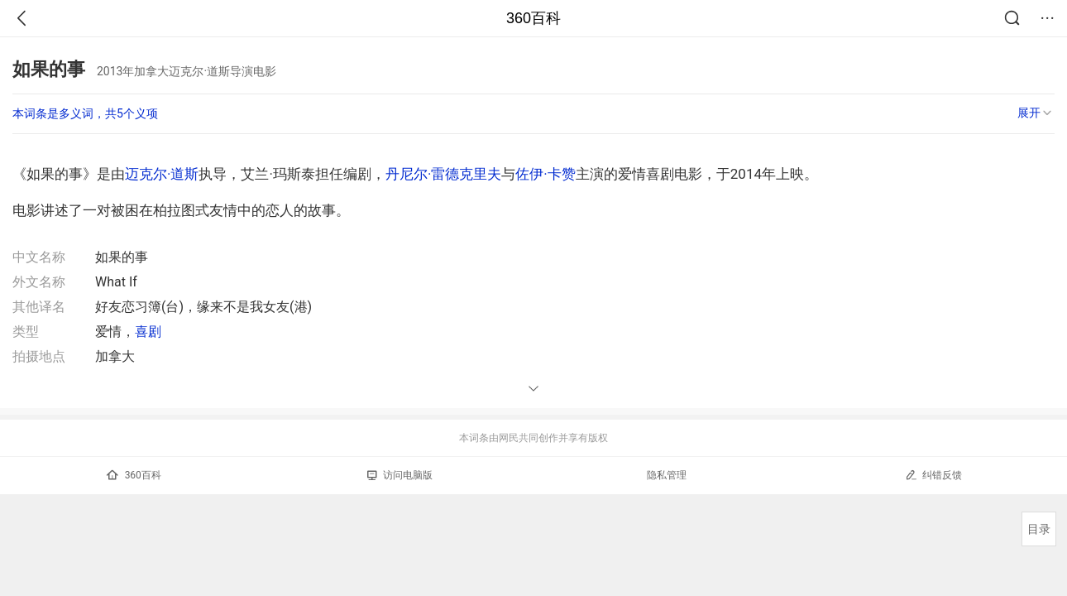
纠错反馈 (933, 475)
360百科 (533, 18)
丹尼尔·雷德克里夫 (443, 174)
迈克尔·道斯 (162, 174)
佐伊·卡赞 (545, 174)
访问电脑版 (400, 475)
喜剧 (148, 331)
